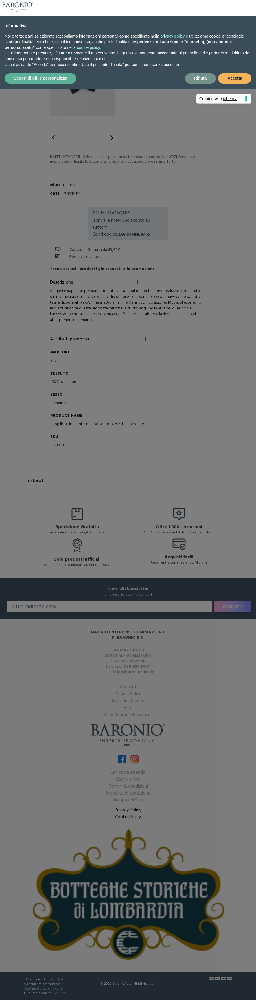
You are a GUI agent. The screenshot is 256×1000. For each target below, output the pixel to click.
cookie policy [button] (88, 47)
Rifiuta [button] (200, 78)
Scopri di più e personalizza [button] (40, 78)
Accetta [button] (234, 78)
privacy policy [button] (173, 36)
